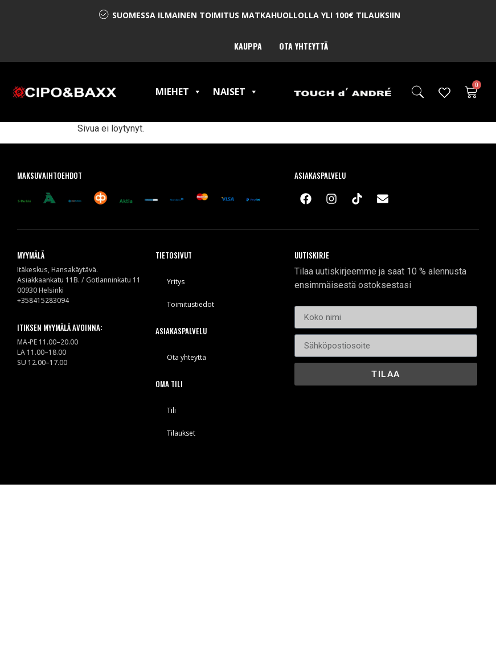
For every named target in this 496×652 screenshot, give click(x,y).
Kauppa (248, 46)
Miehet (178, 91)
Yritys (176, 281)
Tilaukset (181, 433)
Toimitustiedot (190, 304)
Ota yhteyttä (303, 46)
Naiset (235, 91)
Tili (171, 410)
